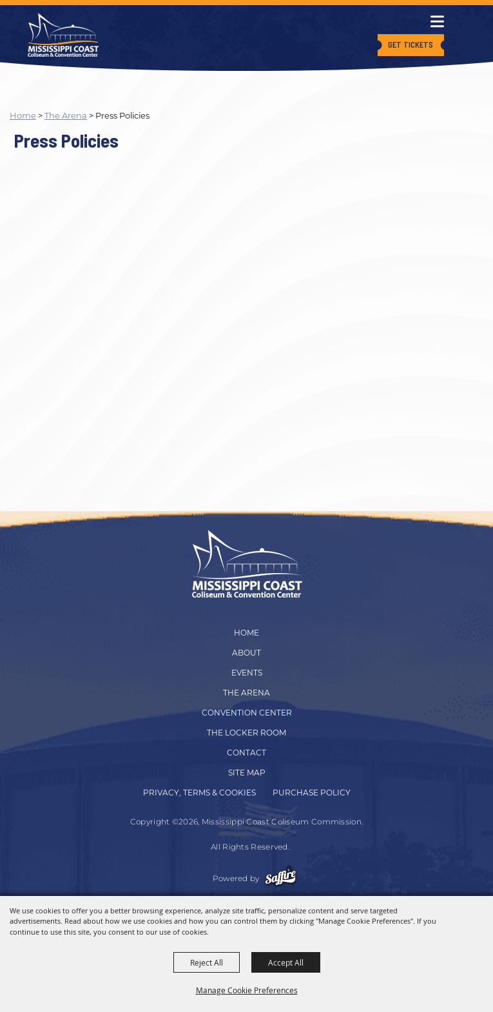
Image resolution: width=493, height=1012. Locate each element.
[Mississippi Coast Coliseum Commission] (63, 35)
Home (23, 115)
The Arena (65, 115)
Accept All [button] (286, 962)
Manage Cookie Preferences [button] (247, 990)
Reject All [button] (206, 962)
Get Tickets (410, 44)
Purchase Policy (312, 792)
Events (246, 672)
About (246, 652)
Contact (246, 752)
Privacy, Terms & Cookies (199, 792)
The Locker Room (246, 732)
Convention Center (247, 712)
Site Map (247, 772)
